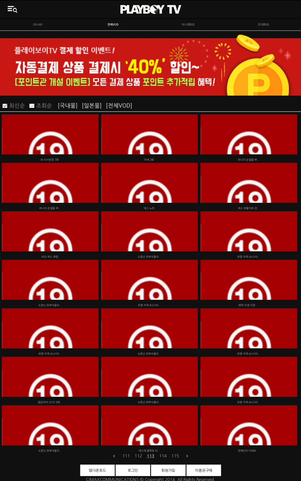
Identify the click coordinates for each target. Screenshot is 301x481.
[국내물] (68, 106)
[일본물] (92, 106)
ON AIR (37, 24)
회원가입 (168, 470)
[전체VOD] (119, 106)
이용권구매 (203, 470)
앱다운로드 (97, 470)
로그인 (133, 470)
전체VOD (113, 24)
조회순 (44, 105)
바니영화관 (188, 24)
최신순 (17, 105)
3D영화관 (263, 24)
